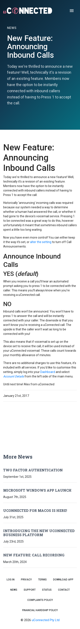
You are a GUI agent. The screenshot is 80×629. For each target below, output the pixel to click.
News (13, 589)
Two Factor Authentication (33, 470)
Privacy (26, 579)
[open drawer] (72, 11)
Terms (42, 579)
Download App (63, 579)
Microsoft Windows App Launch (37, 490)
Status (47, 589)
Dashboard (47, 372)
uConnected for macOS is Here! (35, 510)
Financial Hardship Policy (40, 610)
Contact (64, 589)
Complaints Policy (40, 600)
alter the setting (40, 242)
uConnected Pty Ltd (46, 620)
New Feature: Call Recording (33, 555)
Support (30, 589)
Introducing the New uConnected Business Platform (39, 532)
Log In (11, 579)
